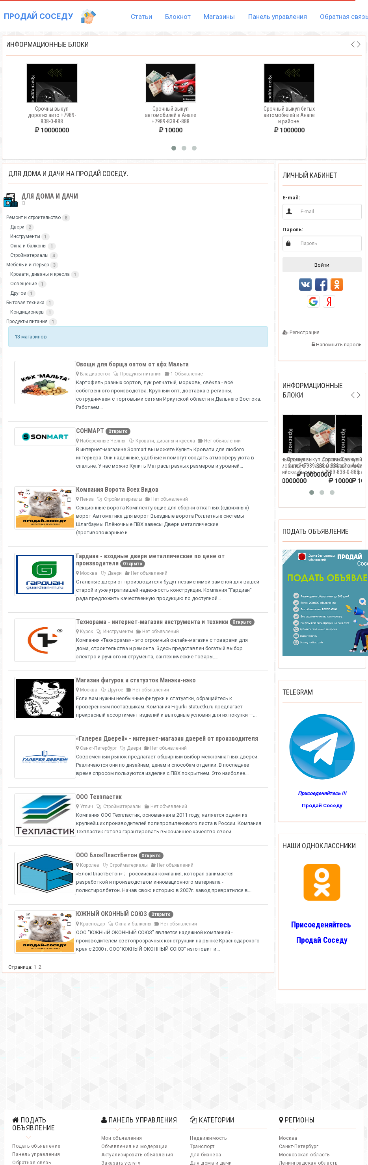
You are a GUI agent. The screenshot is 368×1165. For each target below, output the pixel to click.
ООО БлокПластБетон (107, 855)
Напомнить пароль (337, 344)
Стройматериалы (29, 255)
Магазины (219, 16)
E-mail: (291, 198)
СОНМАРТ (91, 431)
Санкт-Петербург (299, 1146)
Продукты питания (27, 321)
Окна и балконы (28, 246)
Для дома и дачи (40, 199)
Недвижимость (208, 1138)
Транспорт (202, 1146)
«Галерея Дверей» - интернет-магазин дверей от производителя (167, 738)
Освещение (23, 283)
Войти (321, 265)
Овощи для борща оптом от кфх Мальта (132, 364)
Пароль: (293, 229)
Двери (17, 227)
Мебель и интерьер (27, 265)
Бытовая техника (25, 302)
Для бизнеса (205, 1155)
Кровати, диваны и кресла (40, 274)
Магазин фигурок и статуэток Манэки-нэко (136, 680)
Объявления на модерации (134, 1146)
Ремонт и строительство (33, 217)
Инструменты (25, 236)
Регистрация (301, 332)
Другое (18, 293)
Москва (288, 1138)
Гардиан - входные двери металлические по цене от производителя (150, 559)
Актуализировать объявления (137, 1155)
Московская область (304, 1155)
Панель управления (277, 16)
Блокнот (178, 16)
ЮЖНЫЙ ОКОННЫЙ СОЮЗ (112, 914)
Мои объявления (121, 1138)
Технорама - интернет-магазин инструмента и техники (153, 622)
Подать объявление (36, 1146)
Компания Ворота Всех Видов (117, 489)
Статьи (141, 16)
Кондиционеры (27, 312)
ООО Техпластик (99, 797)
